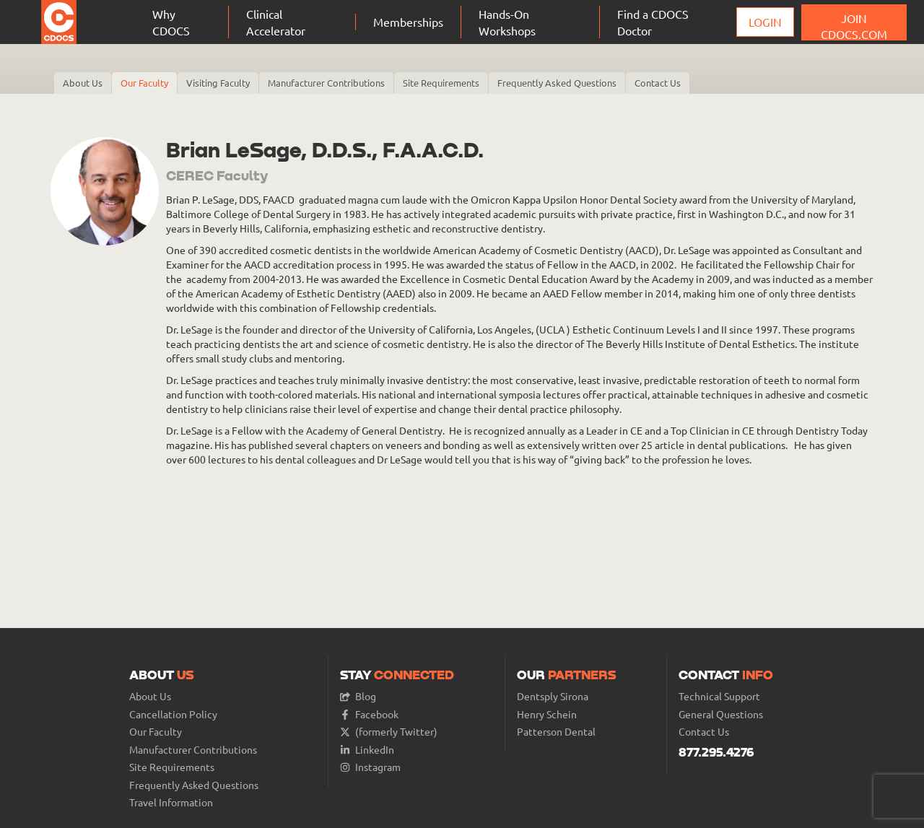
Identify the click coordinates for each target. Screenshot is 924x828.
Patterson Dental (556, 731)
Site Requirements (441, 83)
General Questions (721, 714)
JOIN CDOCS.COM (854, 25)
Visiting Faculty (218, 83)
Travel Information (171, 802)
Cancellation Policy (173, 714)
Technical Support (719, 696)
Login (765, 21)
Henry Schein (547, 714)
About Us (83, 83)
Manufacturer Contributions (326, 83)
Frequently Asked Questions (556, 83)
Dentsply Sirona (552, 696)
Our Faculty (144, 83)
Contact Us (658, 83)
